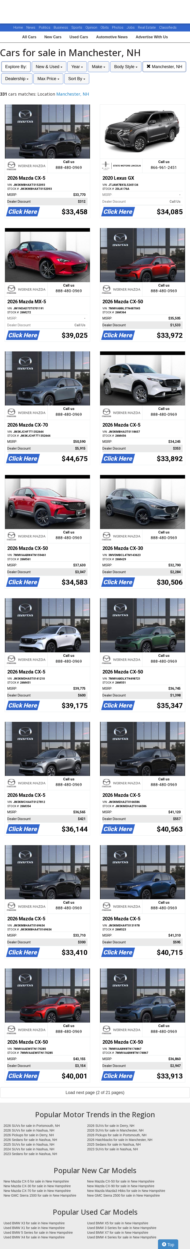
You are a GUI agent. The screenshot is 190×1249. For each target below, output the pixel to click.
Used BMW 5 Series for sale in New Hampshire (38, 1232)
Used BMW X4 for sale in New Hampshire (34, 1237)
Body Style (125, 66)
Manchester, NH (164, 66)
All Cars (29, 37)
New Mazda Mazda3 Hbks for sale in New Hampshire (126, 1191)
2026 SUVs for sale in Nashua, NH (29, 1130)
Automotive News (112, 37)
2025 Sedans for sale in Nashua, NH (114, 1144)
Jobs (131, 27)
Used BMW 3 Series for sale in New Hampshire (121, 1228)
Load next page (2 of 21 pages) (94, 1092)
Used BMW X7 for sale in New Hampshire (117, 1232)
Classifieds (168, 27)
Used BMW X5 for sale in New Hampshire (117, 1223)
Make (98, 66)
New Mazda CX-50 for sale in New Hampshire (120, 1181)
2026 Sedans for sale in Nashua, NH (30, 1140)
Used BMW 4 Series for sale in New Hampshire (121, 1237)
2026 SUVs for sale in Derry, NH (110, 1126)
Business (61, 27)
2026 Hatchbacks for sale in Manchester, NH (119, 1140)
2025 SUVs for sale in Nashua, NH (29, 1144)
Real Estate (147, 27)
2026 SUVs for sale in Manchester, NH (115, 1130)
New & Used (49, 66)
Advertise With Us (152, 37)
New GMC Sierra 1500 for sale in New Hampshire (40, 1195)
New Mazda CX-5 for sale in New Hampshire (36, 1181)
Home (18, 27)
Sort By (76, 78)
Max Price (48, 78)
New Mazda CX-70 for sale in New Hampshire (37, 1191)
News (30, 27)
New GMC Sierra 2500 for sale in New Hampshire (123, 1195)
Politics (44, 27)
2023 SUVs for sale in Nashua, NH (112, 1149)
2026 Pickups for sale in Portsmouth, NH (116, 1135)
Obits (105, 27)
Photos (118, 27)
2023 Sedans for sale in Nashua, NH (30, 1154)
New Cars (52, 37)
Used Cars (78, 37)
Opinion (91, 27)
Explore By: (16, 66)
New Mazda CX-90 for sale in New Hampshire (120, 1186)
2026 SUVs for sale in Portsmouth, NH (32, 1126)
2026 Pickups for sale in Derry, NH (29, 1135)
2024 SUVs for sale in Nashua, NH (29, 1149)
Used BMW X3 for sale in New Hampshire (34, 1223)
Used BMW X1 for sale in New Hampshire (34, 1228)
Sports (77, 27)
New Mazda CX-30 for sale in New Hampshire (37, 1186)
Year (77, 66)
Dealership (16, 78)
